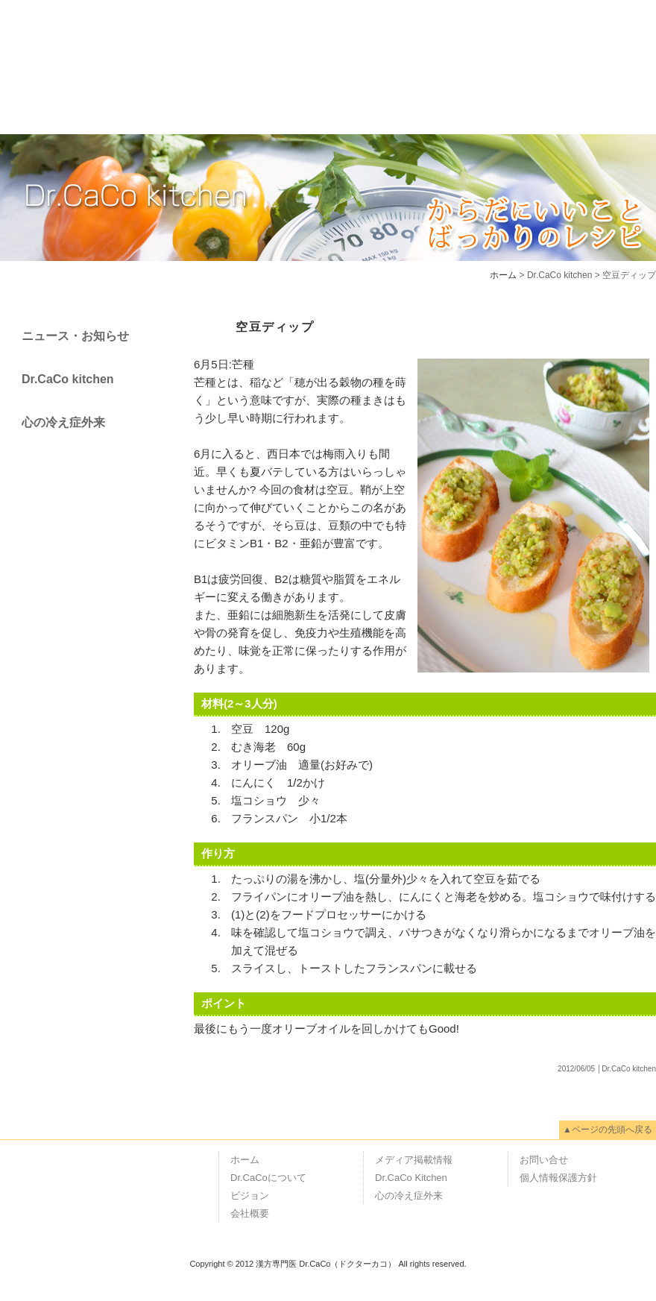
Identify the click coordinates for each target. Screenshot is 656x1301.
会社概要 (363, 99)
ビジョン (268, 99)
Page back (226, 296)
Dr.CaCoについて (150, 99)
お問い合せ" (603, 99)
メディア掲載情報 (480, 99)
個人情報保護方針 (558, 1177)
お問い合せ (544, 1159)
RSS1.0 (562, 1288)
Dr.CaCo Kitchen (411, 1177)
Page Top (633, 1079)
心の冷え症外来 (63, 422)
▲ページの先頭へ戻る (607, 1129)
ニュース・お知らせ (75, 336)
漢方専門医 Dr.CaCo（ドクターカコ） (74, 38)
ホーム (39, 99)
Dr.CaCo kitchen (68, 379)
